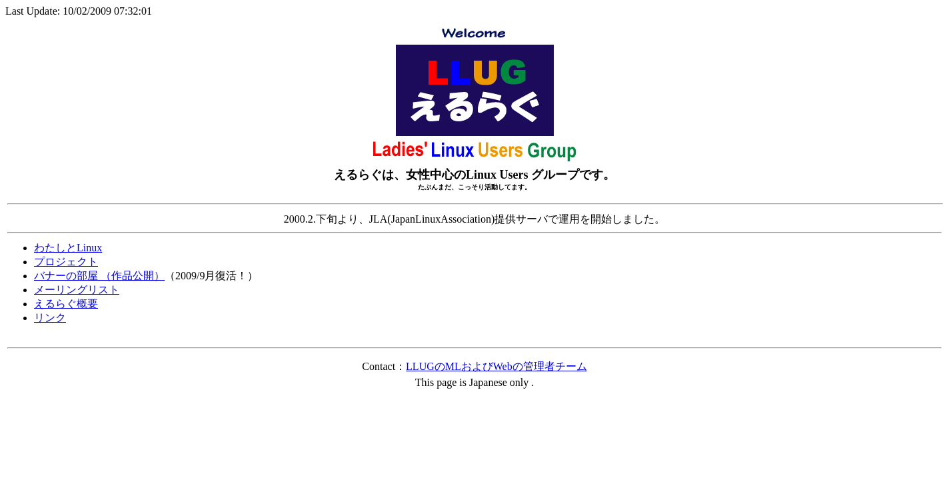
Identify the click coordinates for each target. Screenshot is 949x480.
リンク (50, 317)
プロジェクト (66, 261)
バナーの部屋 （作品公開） (99, 275)
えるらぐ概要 (66, 303)
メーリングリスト (76, 289)
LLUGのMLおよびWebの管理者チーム (496, 366)
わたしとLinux (68, 247)
